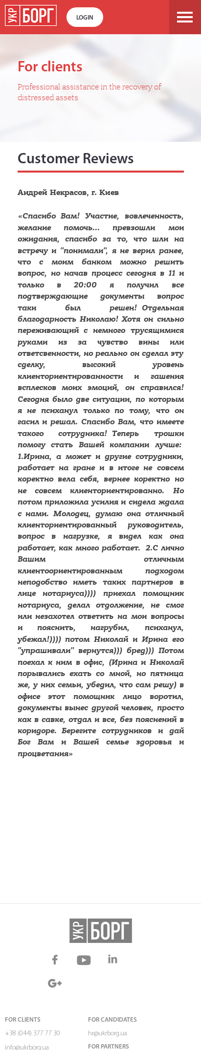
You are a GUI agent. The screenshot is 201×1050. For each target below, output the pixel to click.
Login (84, 18)
